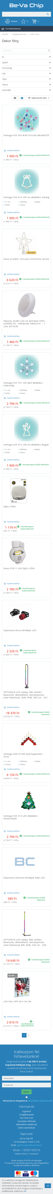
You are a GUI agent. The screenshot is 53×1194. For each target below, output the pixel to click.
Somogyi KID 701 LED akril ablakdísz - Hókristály (24, 384)
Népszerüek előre (38, 98)
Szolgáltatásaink (26, 1114)
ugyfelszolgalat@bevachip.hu (29, 1145)
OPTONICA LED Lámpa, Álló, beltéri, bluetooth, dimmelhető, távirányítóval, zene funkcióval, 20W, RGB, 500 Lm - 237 (26, 695)
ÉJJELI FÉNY (10, 506)
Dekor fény (34, 34)
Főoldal (5, 34)
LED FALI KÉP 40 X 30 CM (17, 1001)
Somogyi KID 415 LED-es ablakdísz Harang (26, 197)
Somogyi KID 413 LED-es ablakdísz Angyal (26, 444)
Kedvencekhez (12, 150)
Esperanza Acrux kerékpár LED (20, 630)
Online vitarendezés (26, 1127)
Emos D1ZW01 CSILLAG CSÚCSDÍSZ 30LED (26, 259)
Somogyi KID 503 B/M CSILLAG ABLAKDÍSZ (26, 135)
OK (47, 1185)
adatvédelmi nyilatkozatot (39, 1101)
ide (25, 1191)
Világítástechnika (19, 34)
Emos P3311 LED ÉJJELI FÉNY (19, 568)
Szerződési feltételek (26, 1121)
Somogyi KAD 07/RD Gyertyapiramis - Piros (24, 755)
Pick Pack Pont (26, 1118)
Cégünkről (26, 1111)
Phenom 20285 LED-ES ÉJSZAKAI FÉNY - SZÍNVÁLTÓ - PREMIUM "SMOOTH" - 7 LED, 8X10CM (25, 324)
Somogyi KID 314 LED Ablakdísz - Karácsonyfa (21, 817)
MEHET (26, 1092)
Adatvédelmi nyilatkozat (26, 1124)
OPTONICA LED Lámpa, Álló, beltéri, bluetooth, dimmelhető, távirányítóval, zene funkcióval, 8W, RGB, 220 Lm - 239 (25, 942)
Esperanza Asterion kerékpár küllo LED (24, 877)
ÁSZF (34, 1165)
